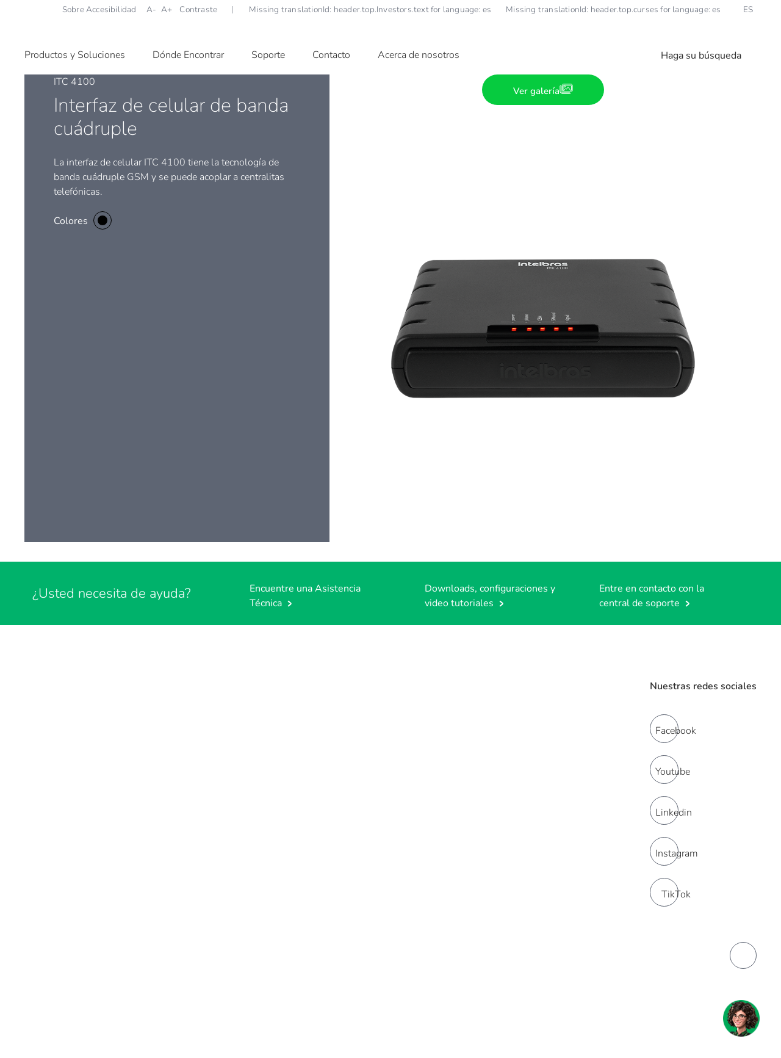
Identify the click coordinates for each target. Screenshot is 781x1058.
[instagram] (664, 851)
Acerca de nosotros (418, 55)
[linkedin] (664, 810)
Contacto (331, 55)
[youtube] (664, 769)
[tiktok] (664, 892)
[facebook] (664, 728)
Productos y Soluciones (74, 55)
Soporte (268, 55)
